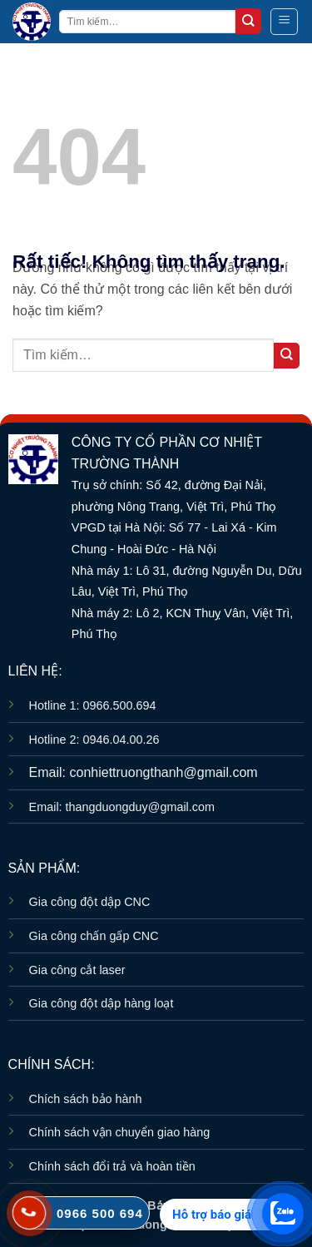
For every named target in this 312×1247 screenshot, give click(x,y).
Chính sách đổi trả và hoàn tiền (112, 1166)
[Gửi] (248, 21)
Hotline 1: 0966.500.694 (92, 705)
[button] (284, 21)
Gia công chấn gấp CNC (94, 936)
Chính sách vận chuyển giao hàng (119, 1132)
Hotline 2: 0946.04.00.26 (94, 739)
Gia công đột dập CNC (90, 901)
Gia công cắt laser (77, 970)
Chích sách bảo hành (85, 1099)
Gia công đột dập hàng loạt (101, 1003)
